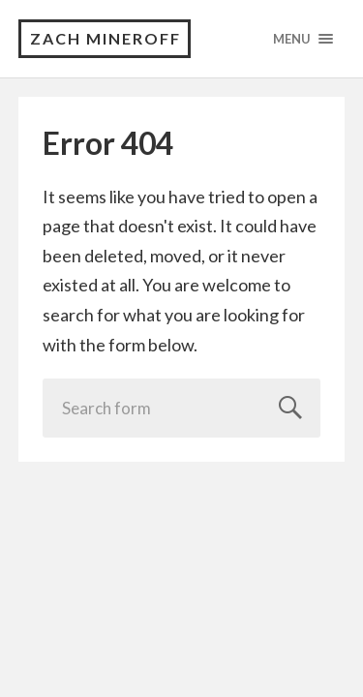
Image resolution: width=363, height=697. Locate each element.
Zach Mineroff (105, 38)
